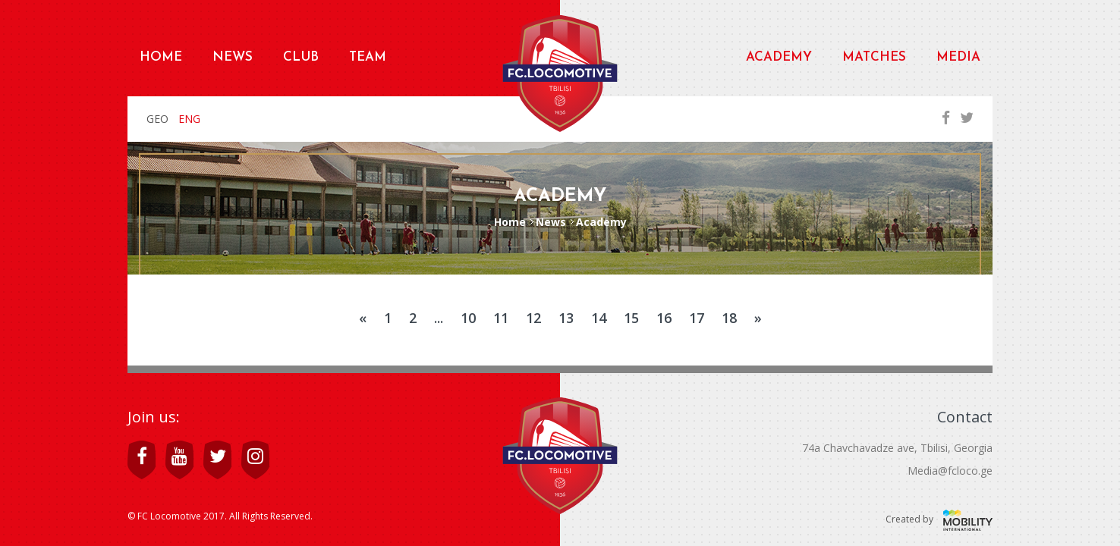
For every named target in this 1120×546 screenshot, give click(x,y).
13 (566, 318)
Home (161, 57)
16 (664, 318)
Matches (874, 57)
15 (631, 318)
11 (500, 318)
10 (468, 318)
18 (729, 318)
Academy (779, 57)
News (232, 57)
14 (598, 318)
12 (533, 318)
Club (301, 57)
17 (696, 318)
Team (367, 57)
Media (958, 57)
